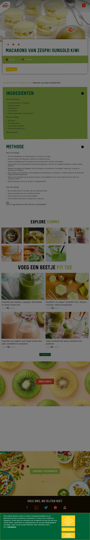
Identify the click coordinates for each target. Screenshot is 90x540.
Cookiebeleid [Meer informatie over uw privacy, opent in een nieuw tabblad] (11, 527)
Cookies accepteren (68, 535)
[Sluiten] (88, 526)
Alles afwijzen (68, 529)
